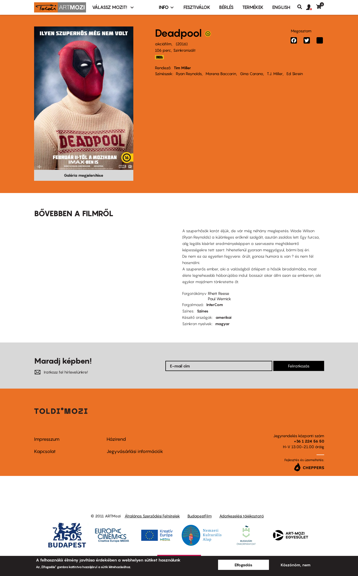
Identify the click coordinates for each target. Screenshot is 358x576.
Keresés (301, 6)
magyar (222, 323)
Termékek (253, 7)
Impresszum (47, 439)
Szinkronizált (184, 50)
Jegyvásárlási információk (135, 451)
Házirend (116, 439)
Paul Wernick (219, 298)
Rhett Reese (218, 293)
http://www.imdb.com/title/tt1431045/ (159, 57)
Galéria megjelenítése (83, 175)
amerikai (224, 317)
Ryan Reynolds (189, 73)
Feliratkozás (298, 366)
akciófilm (163, 44)
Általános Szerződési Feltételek (152, 516)
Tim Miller (182, 67)
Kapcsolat (45, 451)
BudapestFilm (200, 516)
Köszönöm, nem (295, 565)
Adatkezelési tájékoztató (241, 516)
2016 (181, 44)
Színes (202, 311)
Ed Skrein (295, 73)
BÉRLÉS (226, 7)
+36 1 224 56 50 (309, 441)
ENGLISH (281, 7)
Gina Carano (251, 73)
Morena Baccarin (221, 73)
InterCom (214, 304)
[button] (311, 7)
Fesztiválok (196, 7)
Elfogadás (243, 565)
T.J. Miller (275, 73)
